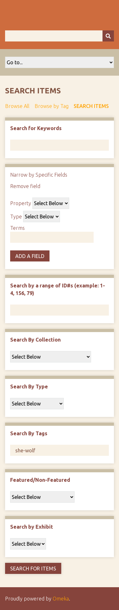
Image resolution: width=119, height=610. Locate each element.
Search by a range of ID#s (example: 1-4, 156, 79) (57, 289)
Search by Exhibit (31, 527)
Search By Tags (28, 433)
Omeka (61, 598)
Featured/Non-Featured (40, 480)
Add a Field (29, 256)
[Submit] (108, 35)
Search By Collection (35, 340)
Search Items (91, 106)
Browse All (17, 106)
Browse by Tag (52, 106)
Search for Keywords (36, 128)
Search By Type (29, 386)
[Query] (59, 35)
